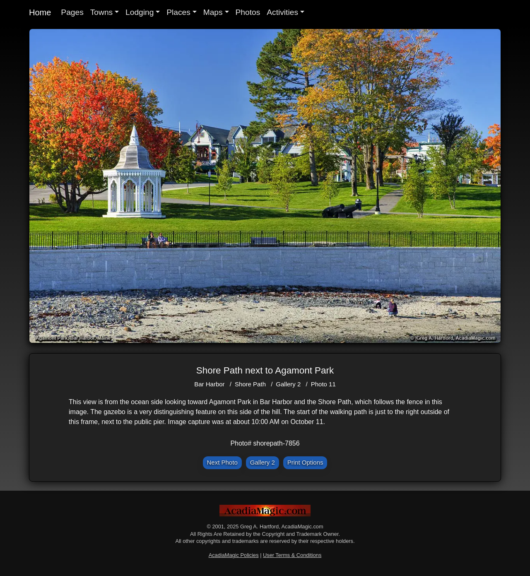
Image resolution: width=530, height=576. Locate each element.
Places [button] (178, 12)
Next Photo (222, 462)
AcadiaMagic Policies (234, 555)
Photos (248, 12)
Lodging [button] (139, 12)
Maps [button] (213, 12)
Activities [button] (282, 12)
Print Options (305, 462)
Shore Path (250, 384)
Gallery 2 (288, 384)
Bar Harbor (209, 384)
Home (40, 12)
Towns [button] (101, 12)
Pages (72, 12)
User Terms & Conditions (292, 555)
